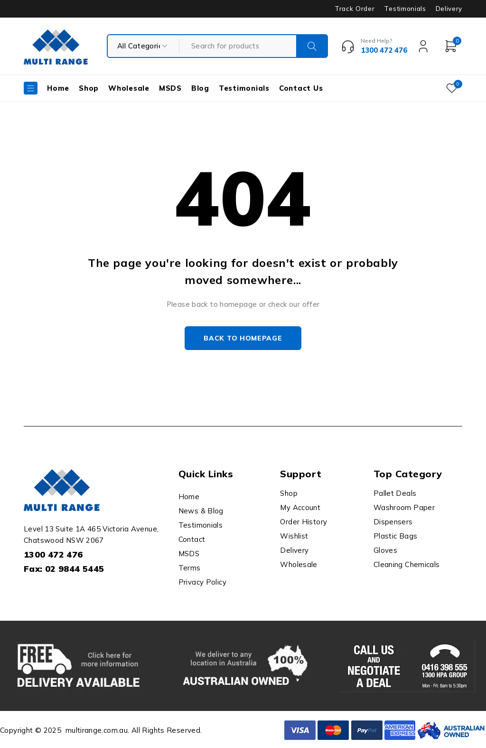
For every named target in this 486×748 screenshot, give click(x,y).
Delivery (449, 8)
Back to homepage (243, 338)
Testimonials (405, 8)
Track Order (354, 8)
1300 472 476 (53, 554)
